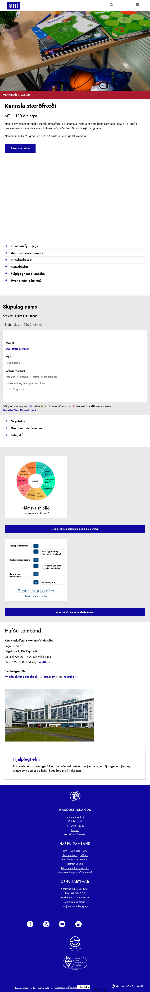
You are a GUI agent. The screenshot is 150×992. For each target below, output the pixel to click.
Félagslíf (14, 435)
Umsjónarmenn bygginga (75, 906)
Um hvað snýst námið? (24, 253)
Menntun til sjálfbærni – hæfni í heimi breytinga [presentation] (32, 377)
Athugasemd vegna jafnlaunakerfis (75, 872)
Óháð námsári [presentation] (33, 324)
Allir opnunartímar (75, 902)
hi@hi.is (84, 855)
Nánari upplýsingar (66, 987)
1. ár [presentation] (8, 324)
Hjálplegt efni (26, 759)
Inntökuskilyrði (18, 260)
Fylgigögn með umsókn (25, 274)
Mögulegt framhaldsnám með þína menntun (75, 529)
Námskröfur (16, 267)
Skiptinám (15, 421)
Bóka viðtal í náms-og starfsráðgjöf (75, 612)
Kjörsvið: (8, 315)
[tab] (8, 325)
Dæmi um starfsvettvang (25, 428)
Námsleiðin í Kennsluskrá (19, 410)
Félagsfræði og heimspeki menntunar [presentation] (25, 383)
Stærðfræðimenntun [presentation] (17, 349)
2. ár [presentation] (17, 324)
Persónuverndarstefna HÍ (75, 859)
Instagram (49, 676)
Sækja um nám (20, 148)
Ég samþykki (101, 989)
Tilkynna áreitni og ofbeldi (75, 868)
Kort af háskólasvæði (75, 834)
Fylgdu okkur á (21, 676)
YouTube (68, 676)
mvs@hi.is (44, 662)
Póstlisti (75, 830)
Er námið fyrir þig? (21, 246)
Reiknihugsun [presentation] (13, 363)
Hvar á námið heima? (23, 281)
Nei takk (83, 987)
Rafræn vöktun (75, 864)
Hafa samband (69, 855)
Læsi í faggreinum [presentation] (15, 389)
